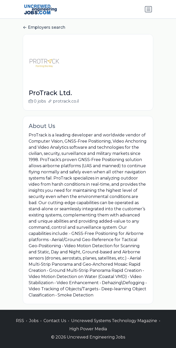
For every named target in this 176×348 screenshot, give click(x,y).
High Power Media (88, 328)
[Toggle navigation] (148, 9)
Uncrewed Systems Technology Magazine (114, 320)
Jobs (33, 320)
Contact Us (54, 320)
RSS (20, 320)
